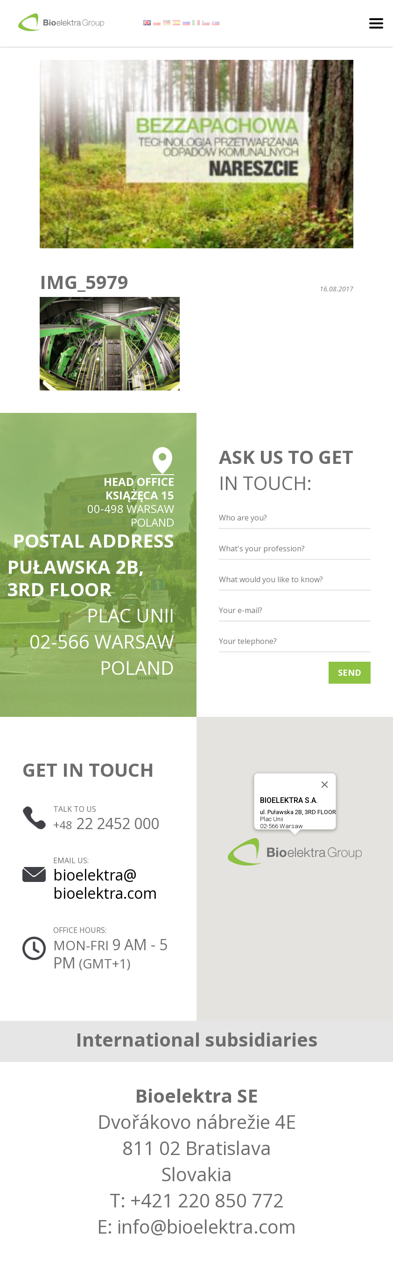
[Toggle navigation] (376, 23)
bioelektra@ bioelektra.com (105, 884)
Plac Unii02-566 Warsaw (298, 813)
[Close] (324, 784)
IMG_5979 (84, 282)
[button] (295, 852)
